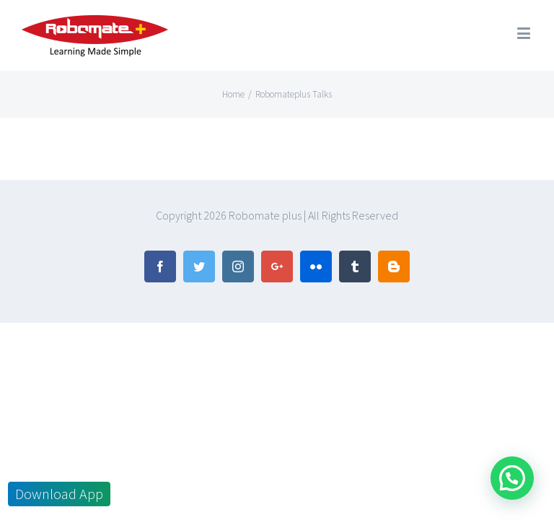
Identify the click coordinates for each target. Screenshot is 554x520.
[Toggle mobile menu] (524, 32)
